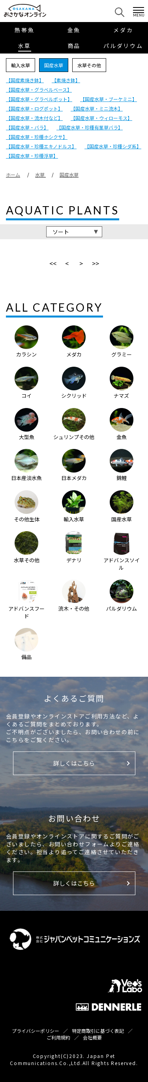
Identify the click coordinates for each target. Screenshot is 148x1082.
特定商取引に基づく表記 (98, 1030)
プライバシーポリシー (35, 1030)
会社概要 (92, 1037)
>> (95, 263)
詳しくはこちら (74, 763)
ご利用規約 (58, 1037)
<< (52, 263)
